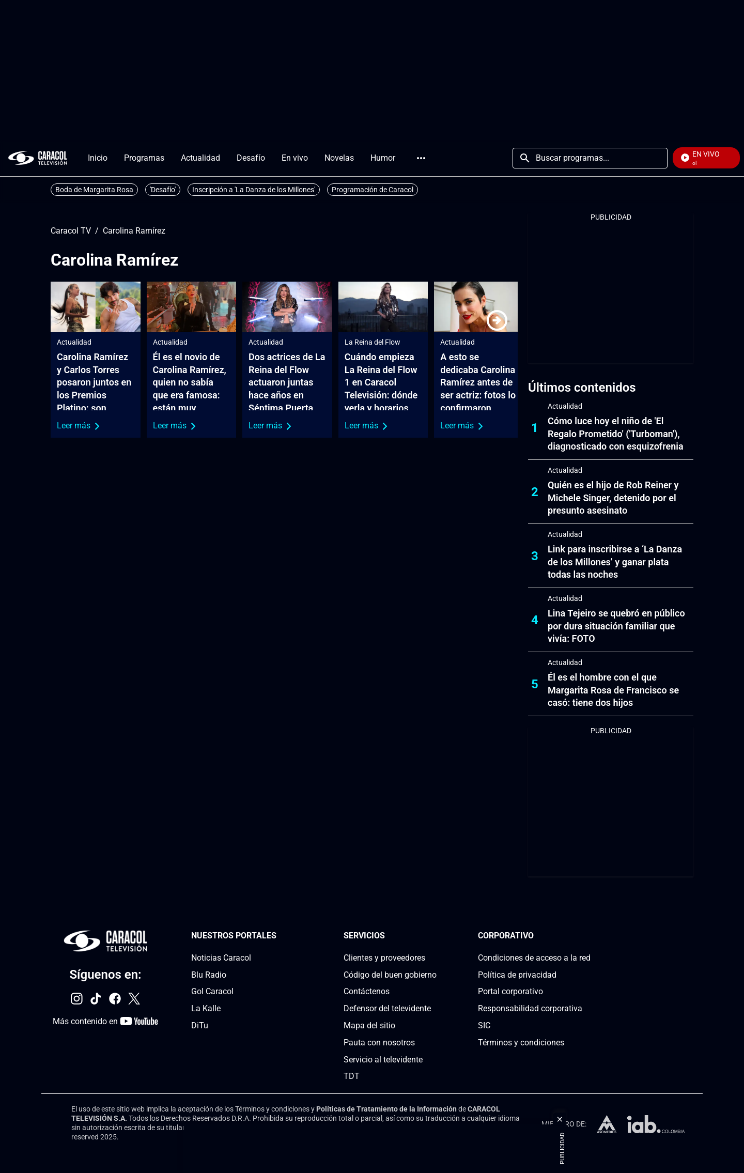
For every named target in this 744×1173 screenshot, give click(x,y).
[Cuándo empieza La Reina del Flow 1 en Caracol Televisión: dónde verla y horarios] (383, 307)
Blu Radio (208, 975)
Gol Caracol (212, 992)
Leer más (78, 425)
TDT (352, 1077)
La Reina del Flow (372, 342)
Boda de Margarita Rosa (94, 190)
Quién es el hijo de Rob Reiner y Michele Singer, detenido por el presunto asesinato (613, 498)
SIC (484, 1025)
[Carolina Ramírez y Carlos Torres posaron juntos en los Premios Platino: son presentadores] (96, 307)
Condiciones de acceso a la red (534, 958)
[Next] (497, 320)
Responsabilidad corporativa (530, 1008)
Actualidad (74, 342)
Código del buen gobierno (390, 975)
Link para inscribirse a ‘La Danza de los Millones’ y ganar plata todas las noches (615, 562)
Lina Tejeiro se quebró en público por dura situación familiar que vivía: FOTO (616, 626)
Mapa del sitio (369, 1025)
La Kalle (206, 1008)
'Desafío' (163, 190)
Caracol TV (71, 231)
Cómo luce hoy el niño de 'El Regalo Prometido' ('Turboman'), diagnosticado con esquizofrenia (616, 433)
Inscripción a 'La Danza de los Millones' (253, 190)
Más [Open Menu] (421, 158)
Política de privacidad (517, 975)
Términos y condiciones (521, 1042)
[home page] (37, 157)
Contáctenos (367, 992)
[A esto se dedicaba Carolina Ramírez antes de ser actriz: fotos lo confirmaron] (479, 307)
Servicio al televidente (383, 1059)
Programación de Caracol (372, 190)
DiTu (199, 1025)
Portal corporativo (510, 992)
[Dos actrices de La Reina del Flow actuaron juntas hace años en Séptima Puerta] (287, 307)
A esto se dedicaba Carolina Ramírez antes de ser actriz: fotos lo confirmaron (478, 382)
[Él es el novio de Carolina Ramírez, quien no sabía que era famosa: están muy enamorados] (192, 307)
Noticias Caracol (221, 958)
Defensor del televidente (387, 1008)
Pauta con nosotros (379, 1042)
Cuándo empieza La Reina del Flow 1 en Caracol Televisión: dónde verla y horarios (381, 382)
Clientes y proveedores (384, 958)
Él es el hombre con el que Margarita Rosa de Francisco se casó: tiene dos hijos (613, 690)
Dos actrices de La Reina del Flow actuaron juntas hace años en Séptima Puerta (287, 382)
